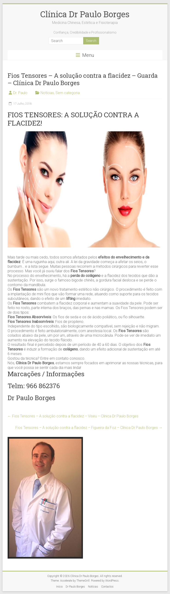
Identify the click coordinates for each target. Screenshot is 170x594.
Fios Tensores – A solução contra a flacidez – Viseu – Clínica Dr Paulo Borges (73, 416)
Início (59, 586)
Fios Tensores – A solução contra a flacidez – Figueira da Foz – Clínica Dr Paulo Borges (88, 427)
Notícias (47, 93)
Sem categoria (68, 93)
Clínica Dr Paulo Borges (84, 14)
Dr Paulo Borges (75, 586)
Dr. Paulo (20, 93)
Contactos (107, 586)
